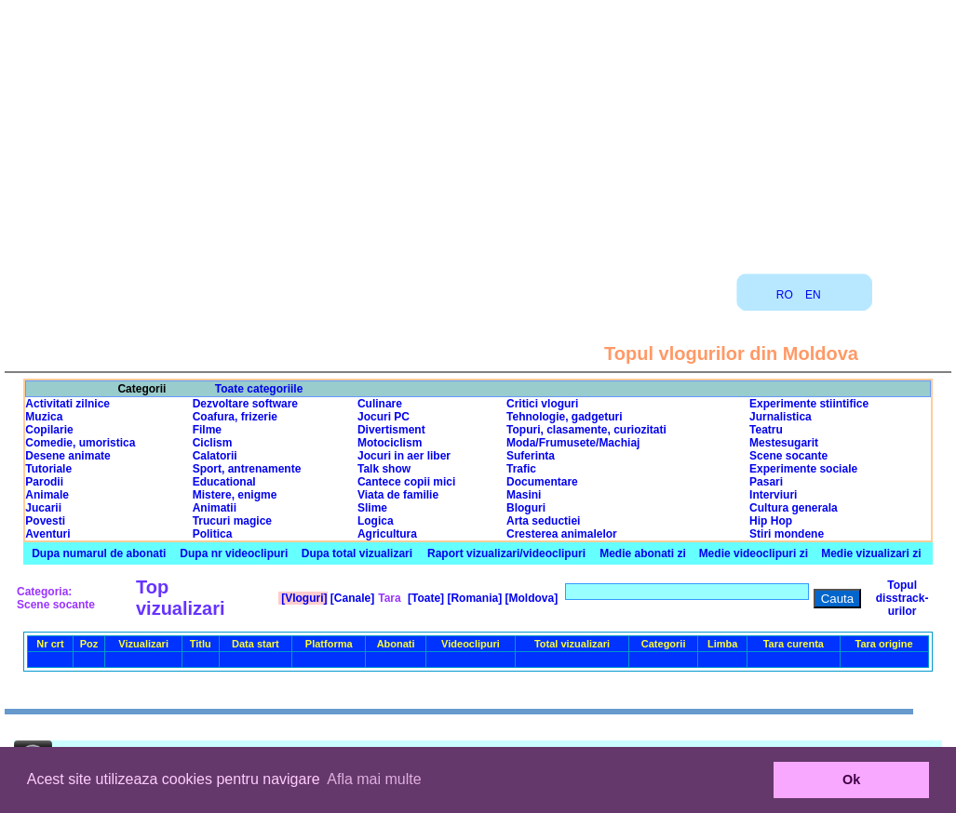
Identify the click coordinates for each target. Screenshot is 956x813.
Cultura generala (793, 507)
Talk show (384, 468)
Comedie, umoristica (80, 442)
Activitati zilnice (67, 403)
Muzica (43, 416)
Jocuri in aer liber (404, 455)
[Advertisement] (478, 130)
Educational (224, 481)
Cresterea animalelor (561, 533)
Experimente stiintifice (808, 403)
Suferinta (530, 455)
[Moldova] (530, 598)
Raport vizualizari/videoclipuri (506, 553)
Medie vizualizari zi (871, 553)
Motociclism (389, 442)
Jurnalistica (780, 416)
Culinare (379, 403)
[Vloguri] (303, 598)
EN (813, 294)
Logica (375, 520)
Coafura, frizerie (235, 416)
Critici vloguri (542, 403)
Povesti (45, 520)
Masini (523, 494)
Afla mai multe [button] (374, 779)
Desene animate (67, 455)
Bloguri (525, 507)
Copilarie (49, 429)
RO (784, 294)
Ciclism (213, 442)
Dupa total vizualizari (357, 553)
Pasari (766, 481)
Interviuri (773, 494)
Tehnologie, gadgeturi (564, 416)
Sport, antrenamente (247, 468)
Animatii (214, 507)
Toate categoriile (259, 388)
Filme (207, 429)
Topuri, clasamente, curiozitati (586, 429)
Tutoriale (48, 468)
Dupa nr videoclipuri (234, 553)
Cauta (838, 599)
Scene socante (788, 455)
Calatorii (215, 455)
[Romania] (473, 598)
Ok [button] (851, 779)
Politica (213, 533)
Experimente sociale (803, 468)
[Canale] (351, 598)
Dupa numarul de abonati (99, 553)
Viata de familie (397, 494)
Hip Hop (770, 520)
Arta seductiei (543, 520)
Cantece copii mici (406, 481)
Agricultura (387, 533)
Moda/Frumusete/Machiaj (573, 442)
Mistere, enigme (235, 494)
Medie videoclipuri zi (753, 553)
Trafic (521, 468)
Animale (47, 494)
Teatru (766, 429)
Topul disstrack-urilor (902, 598)
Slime (372, 507)
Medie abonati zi (642, 553)
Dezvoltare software (245, 403)
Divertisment (391, 429)
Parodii (44, 481)
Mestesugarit (783, 442)
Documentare (542, 481)
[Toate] (424, 598)
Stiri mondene (786, 533)
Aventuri (47, 533)
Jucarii (43, 507)
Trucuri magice (232, 520)
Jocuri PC (383, 416)
